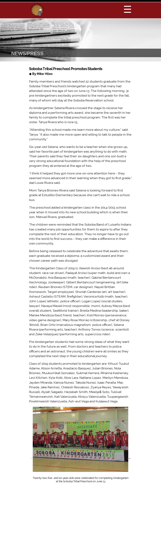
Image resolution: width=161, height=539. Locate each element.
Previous (32, 458)
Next (129, 458)
